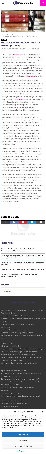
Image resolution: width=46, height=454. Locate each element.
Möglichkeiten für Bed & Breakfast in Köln (15, 316)
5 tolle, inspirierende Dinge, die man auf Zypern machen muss (21, 357)
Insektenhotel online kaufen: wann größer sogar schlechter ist (23, 269)
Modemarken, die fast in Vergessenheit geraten (17, 333)
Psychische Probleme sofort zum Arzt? (14, 404)
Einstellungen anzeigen (23, 446)
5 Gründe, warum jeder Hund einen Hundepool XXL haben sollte (22, 310)
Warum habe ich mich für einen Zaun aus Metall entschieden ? (22, 396)
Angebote (4, 39)
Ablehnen (23, 440)
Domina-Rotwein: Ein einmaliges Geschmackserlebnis (19, 352)
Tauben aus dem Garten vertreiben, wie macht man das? (20, 379)
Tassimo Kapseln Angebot (10, 385)
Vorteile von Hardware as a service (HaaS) (15, 330)
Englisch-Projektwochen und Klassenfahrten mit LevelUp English (22, 349)
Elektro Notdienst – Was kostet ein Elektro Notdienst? (18, 354)
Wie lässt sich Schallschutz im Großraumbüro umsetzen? (20, 382)
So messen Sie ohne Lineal (10, 393)
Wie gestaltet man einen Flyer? (11, 346)
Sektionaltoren (31, 76)
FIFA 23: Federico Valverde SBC (11, 360)
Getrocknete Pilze (7, 343)
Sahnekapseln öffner (8, 313)
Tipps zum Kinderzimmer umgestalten (14, 371)
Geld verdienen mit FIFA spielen (11, 401)
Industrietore (17, 54)
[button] (43, 412)
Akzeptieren (23, 435)
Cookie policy (21, 451)
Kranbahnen (21, 99)
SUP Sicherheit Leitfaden (9, 406)
